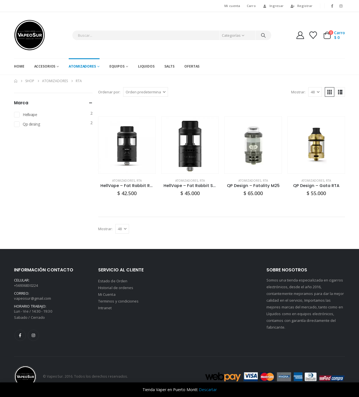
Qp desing (31, 124)
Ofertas (191, 66)
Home (19, 66)
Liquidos (146, 66)
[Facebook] (332, 6)
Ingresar (273, 6)
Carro (251, 6)
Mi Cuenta (107, 294)
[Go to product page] (126, 145)
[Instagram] (341, 6)
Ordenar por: (109, 91)
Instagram (33, 335)
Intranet (105, 307)
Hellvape (30, 114)
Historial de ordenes (115, 287)
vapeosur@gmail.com (32, 298)
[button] (329, 92)
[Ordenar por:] (145, 92)
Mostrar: (298, 91)
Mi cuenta (232, 6)
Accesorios (45, 66)
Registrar (301, 6)
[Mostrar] (315, 92)
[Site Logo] (29, 35)
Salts (169, 66)
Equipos (117, 66)
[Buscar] (263, 35)
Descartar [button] (208, 389)
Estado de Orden (112, 280)
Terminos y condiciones (118, 301)
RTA (139, 181)
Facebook (20, 335)
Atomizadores (82, 66)
